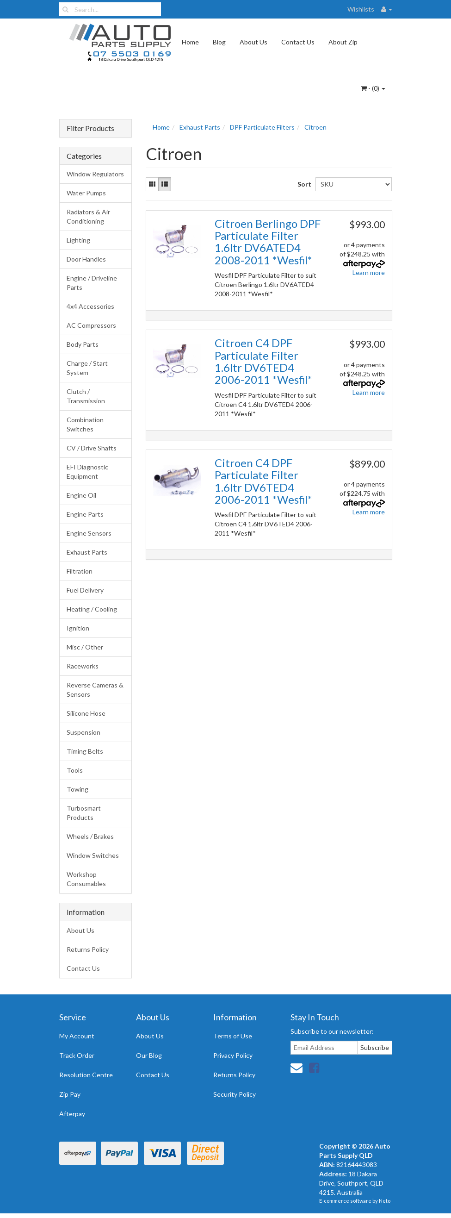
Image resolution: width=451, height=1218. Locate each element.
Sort (303, 184)
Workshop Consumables (86, 878)
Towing (77, 789)
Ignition (78, 628)
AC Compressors (91, 325)
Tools (75, 770)
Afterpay (72, 1114)
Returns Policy (88, 949)
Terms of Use (232, 1036)
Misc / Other (85, 647)
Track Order (76, 1055)
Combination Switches (85, 424)
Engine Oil (81, 495)
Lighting (78, 240)
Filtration (80, 571)
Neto (384, 1201)
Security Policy (234, 1094)
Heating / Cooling (92, 609)
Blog (219, 42)
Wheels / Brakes (90, 836)
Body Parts (83, 344)
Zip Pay (69, 1094)
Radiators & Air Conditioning (88, 216)
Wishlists (360, 9)
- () (373, 88)
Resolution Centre (86, 1075)
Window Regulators (95, 174)
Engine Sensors (89, 533)
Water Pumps (86, 193)
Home (190, 42)
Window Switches (93, 855)
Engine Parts (85, 514)
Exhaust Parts (87, 552)
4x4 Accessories (90, 306)
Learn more (368, 272)
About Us (253, 42)
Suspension (83, 732)
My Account (76, 1036)
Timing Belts (85, 751)
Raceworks (83, 666)
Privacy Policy (233, 1055)
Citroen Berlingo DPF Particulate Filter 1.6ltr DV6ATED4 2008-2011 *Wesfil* (268, 242)
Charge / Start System (87, 367)
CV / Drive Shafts (92, 448)
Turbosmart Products (84, 812)
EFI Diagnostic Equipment (87, 471)
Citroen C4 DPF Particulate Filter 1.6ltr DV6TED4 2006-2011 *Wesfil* (263, 361)
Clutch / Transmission (86, 396)
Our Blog (149, 1055)
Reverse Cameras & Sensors (95, 689)
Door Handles (86, 259)
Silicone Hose (86, 713)
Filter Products (90, 128)
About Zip (343, 42)
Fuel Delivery (85, 590)
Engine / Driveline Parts (92, 282)
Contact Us (298, 42)
